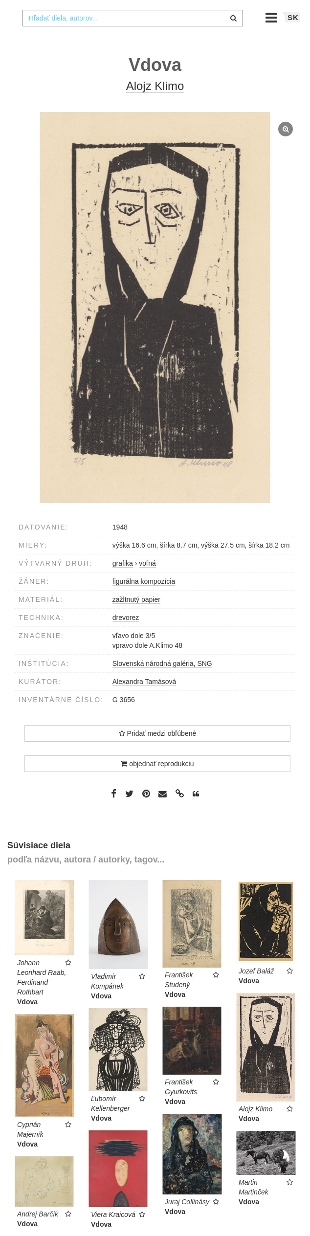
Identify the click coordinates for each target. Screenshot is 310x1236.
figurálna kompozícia (143, 601)
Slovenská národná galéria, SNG (162, 683)
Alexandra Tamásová (144, 701)
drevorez (125, 637)
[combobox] (133, 37)
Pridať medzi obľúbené (158, 753)
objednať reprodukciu (157, 783)
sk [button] (293, 37)
